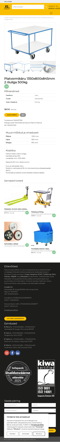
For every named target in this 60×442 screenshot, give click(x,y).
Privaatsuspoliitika (11, 310)
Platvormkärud (26, 17)
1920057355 (11, 125)
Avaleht (6, 17)
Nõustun (39, 434)
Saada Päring (12, 115)
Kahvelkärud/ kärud (15, 17)
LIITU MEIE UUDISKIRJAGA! (15, 318)
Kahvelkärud (21, 211)
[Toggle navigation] (51, 13)
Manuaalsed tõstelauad (51, 214)
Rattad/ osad (21, 246)
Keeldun (12, 434)
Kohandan (25, 434)
